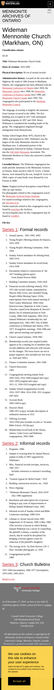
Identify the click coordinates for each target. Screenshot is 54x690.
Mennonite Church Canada (14, 98)
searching (15, 209)
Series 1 (10, 229)
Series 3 (10, 564)
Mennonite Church (11, 91)
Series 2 (10, 443)
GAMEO (15, 216)
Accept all (19, 681)
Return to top (8, 579)
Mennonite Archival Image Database (23, 196)
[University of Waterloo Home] (10, 4)
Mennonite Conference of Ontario (18, 88)
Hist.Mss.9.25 (12, 203)
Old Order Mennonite (20, 152)
